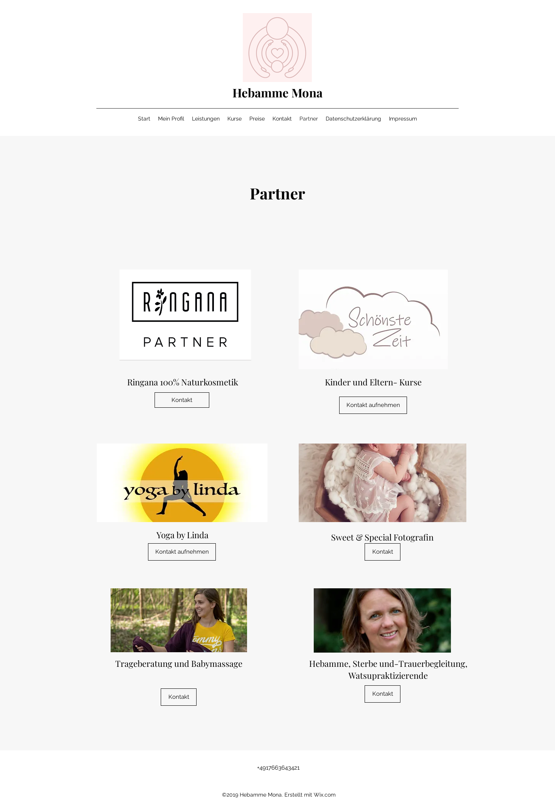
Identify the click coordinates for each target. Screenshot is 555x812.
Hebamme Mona (277, 92)
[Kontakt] (182, 400)
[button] (382, 552)
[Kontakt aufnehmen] (373, 405)
